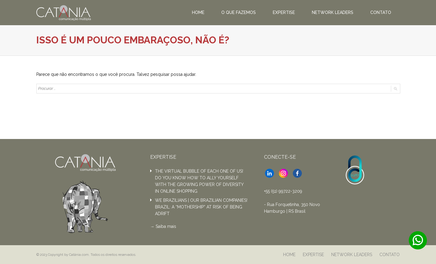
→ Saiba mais (163, 226)
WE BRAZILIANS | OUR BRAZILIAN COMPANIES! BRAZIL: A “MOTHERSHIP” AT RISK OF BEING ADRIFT (201, 207)
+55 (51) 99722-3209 (283, 191)
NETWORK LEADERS (332, 12)
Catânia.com (79, 254)
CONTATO (380, 12)
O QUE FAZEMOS (238, 12)
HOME (198, 12)
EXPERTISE (284, 12)
